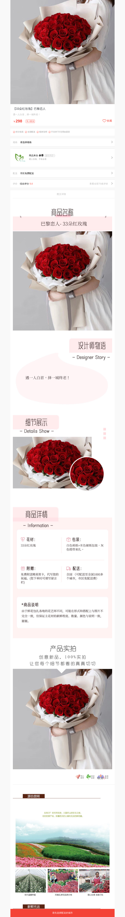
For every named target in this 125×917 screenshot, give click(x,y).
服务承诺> (49, 155)
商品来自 (36, 155)
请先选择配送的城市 (62, 912)
